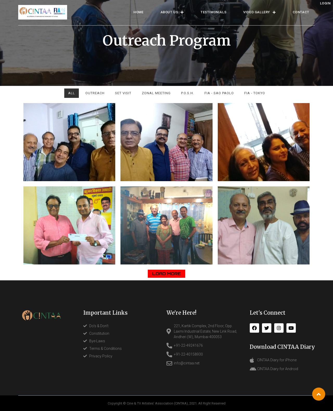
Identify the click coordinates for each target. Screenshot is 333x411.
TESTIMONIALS (213, 12)
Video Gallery (259, 12)
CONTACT (301, 12)
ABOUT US (172, 12)
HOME (138, 12)
